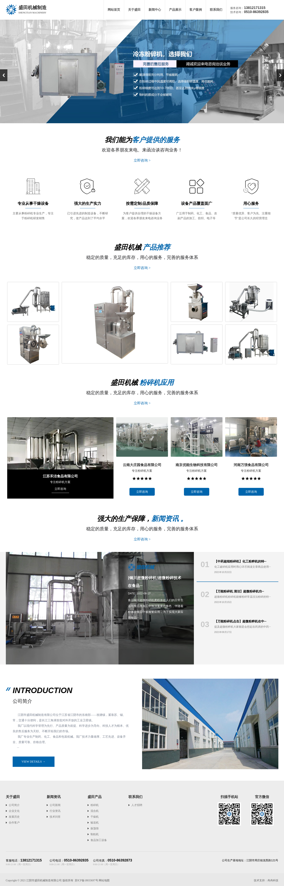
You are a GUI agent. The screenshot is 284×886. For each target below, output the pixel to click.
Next (280, 75)
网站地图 (104, 880)
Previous (3, 75)
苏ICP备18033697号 (86, 880)
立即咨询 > (142, 160)
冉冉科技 (272, 880)
